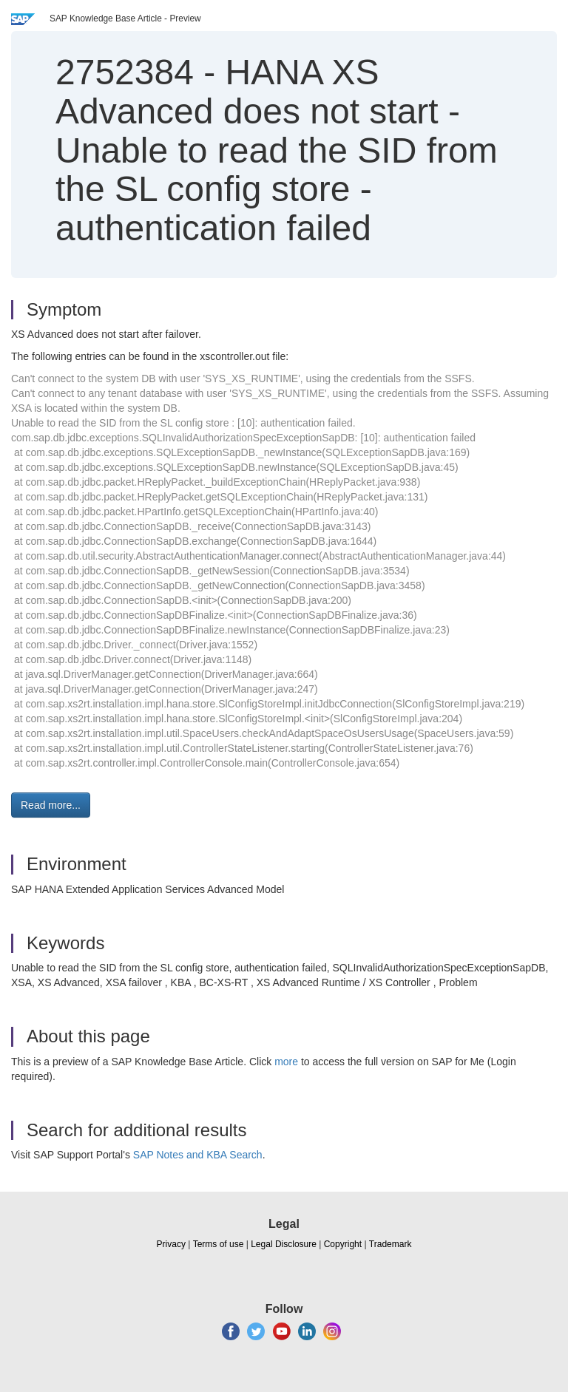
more (286, 1061)
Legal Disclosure (284, 1244)
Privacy (171, 1244)
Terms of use (218, 1244)
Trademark (390, 1244)
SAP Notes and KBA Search (198, 1155)
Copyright (343, 1244)
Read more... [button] (51, 805)
